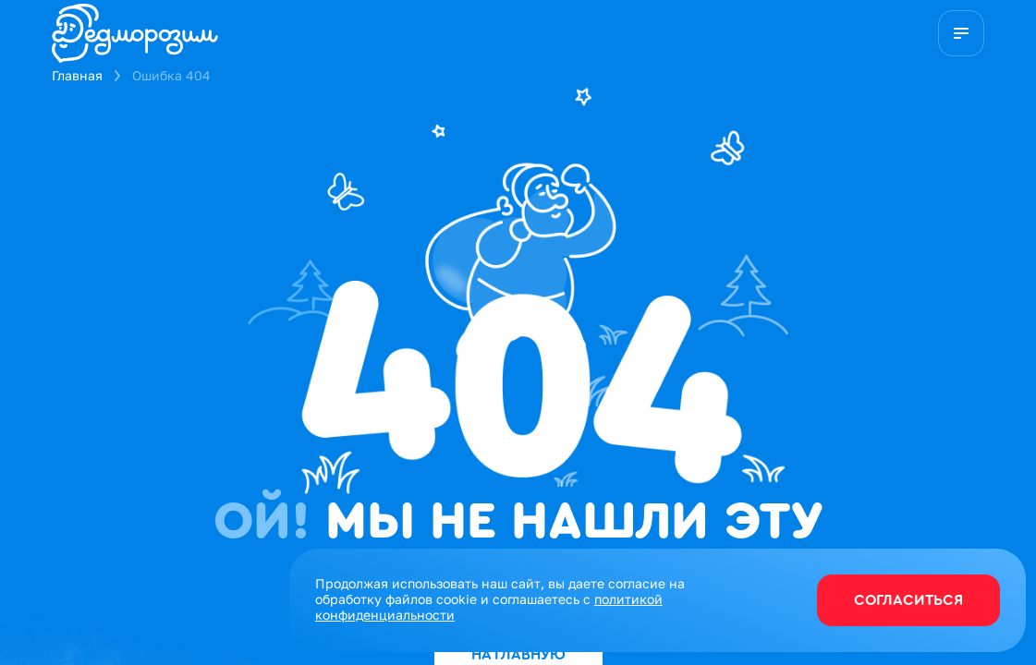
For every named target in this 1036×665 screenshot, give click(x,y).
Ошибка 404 (171, 75)
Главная (77, 75)
